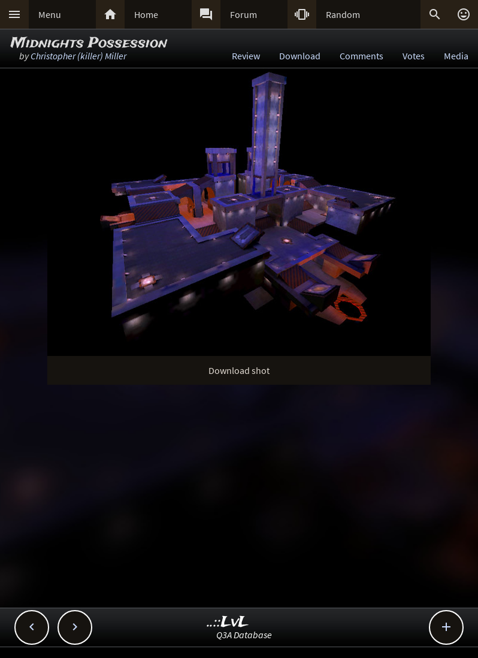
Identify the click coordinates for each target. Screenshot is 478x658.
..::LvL (228, 622)
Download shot (239, 370)
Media (456, 56)
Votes (414, 56)
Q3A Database (244, 635)
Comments (361, 56)
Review (246, 56)
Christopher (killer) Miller (78, 56)
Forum (243, 14)
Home (146, 14)
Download (299, 56)
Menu (49, 14)
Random (343, 14)
